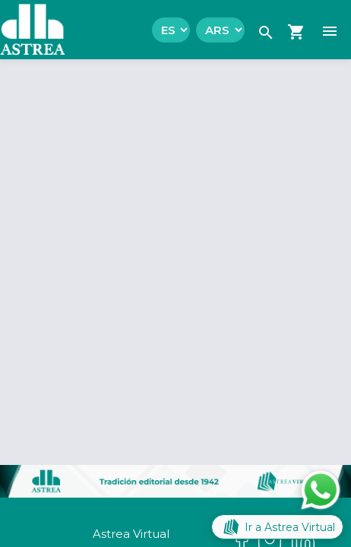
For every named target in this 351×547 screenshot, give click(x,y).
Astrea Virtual (131, 533)
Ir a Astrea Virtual (277, 527)
